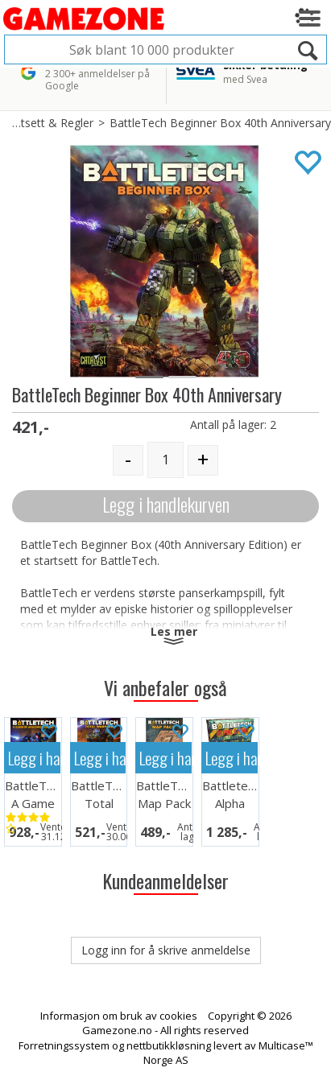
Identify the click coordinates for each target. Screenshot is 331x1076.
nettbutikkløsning (168, 1045)
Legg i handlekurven (166, 504)
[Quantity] (165, 460)
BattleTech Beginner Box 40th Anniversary (220, 122)
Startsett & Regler (46, 122)
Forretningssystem (64, 1045)
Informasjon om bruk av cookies (118, 1015)
